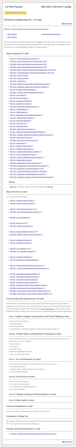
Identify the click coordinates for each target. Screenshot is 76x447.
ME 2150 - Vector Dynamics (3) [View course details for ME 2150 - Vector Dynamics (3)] (19, 98)
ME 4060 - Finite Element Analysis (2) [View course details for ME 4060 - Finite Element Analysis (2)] (21, 137)
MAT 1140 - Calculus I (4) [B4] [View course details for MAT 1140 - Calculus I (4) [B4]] (19, 75)
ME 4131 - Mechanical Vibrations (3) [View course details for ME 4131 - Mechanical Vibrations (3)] (20, 240)
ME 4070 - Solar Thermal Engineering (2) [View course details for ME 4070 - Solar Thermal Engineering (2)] (22, 209)
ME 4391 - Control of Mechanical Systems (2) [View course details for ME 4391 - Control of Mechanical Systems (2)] (23, 154)
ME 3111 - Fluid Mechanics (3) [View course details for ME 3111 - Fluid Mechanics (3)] (19, 112)
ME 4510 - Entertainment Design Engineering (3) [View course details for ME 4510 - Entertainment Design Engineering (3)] (24, 282)
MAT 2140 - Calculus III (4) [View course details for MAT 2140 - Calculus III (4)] (18, 81)
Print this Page (67, 23)
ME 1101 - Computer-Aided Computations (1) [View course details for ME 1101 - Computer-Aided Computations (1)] (23, 89)
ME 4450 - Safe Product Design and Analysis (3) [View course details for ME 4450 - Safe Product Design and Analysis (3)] (24, 279)
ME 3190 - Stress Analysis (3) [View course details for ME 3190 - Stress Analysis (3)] (18, 123)
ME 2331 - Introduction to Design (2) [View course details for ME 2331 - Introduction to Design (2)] (20, 104)
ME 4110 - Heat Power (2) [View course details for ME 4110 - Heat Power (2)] (17, 223)
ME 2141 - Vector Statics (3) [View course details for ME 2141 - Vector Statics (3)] (18, 95)
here (40, 42)
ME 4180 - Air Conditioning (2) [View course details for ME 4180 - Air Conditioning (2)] (19, 248)
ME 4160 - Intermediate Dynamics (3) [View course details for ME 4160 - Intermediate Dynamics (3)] (21, 243)
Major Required (12, 34)
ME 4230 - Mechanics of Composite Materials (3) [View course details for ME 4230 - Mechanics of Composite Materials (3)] (24, 260)
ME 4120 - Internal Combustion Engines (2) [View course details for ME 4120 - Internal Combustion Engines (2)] (22, 231)
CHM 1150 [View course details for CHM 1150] (50, 187)
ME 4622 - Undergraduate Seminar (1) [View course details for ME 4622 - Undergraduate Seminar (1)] (21, 160)
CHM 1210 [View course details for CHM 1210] (13, 187)
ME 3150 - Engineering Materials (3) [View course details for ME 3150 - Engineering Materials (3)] (20, 120)
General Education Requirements (51, 34)
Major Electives (12, 37)
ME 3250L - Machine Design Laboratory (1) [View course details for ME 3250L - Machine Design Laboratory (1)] (22, 129)
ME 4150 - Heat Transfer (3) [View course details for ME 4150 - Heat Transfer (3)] (18, 143)
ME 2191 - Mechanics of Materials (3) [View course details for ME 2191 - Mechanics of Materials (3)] (21, 101)
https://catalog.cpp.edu (47, 309)
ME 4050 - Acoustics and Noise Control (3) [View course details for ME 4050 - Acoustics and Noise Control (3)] (22, 203)
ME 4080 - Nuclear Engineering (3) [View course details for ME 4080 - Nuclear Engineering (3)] (20, 217)
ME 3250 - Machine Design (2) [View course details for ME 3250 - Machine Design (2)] (19, 126)
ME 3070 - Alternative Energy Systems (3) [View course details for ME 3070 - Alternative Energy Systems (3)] (22, 200)
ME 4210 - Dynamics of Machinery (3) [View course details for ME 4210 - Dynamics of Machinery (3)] (21, 257)
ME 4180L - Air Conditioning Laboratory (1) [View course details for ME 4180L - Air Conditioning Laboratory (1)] (23, 251)
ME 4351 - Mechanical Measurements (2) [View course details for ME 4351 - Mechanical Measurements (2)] (22, 149)
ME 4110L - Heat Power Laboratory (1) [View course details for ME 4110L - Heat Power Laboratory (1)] (21, 226)
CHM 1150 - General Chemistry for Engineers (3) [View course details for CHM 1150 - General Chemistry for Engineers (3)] (24, 58)
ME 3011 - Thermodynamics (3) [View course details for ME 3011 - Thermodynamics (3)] (19, 109)
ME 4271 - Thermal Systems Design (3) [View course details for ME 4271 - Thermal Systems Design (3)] (21, 146)
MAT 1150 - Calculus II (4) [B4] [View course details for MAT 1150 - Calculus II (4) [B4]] (19, 78)
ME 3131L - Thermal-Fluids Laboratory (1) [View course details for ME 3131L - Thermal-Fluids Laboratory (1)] (22, 118)
